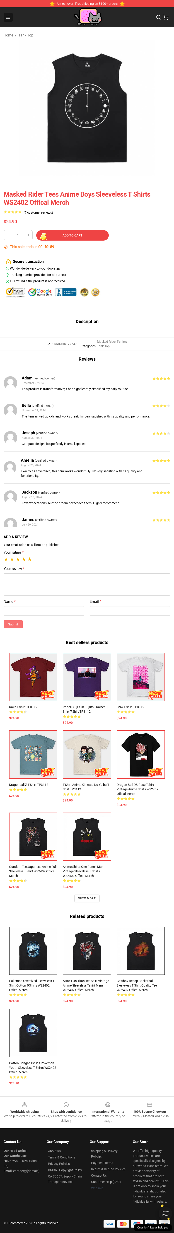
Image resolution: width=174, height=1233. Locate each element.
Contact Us (99, 1175)
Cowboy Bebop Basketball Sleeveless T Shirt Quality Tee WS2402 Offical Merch (137, 985)
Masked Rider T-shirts (112, 341)
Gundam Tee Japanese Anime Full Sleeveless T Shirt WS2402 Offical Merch (32, 871)
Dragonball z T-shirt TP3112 (28, 785)
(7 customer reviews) (38, 212)
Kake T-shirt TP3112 (23, 707)
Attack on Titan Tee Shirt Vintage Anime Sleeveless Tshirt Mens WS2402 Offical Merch (86, 985)
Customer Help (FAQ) (106, 1182)
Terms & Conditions (61, 1157)
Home (8, 35)
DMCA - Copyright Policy (65, 1170)
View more (87, 898)
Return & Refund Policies (108, 1169)
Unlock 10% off (165, 1213)
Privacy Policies (59, 1163)
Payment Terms (102, 1163)
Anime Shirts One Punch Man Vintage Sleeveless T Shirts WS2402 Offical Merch (83, 871)
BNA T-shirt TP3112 (130, 707)
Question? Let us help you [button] (153, 1227)
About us (54, 1151)
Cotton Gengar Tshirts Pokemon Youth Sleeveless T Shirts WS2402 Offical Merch (32, 1067)
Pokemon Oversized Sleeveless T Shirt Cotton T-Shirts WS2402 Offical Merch (31, 985)
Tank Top (25, 35)
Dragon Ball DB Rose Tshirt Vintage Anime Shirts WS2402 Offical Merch (137, 789)
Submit (13, 624)
